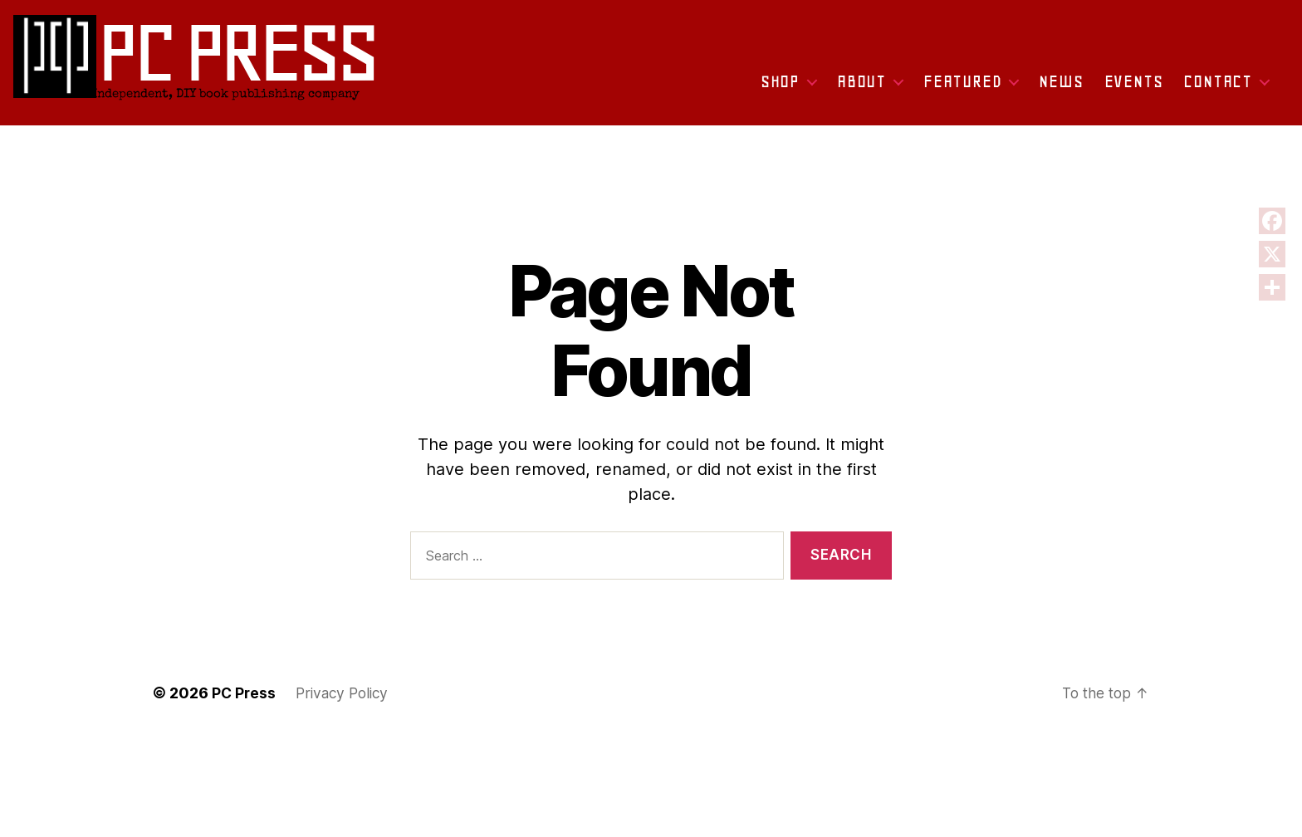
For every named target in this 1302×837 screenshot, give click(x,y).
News (1061, 87)
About (861, 87)
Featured (962, 87)
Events (1133, 87)
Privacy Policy (346, 693)
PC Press (244, 693)
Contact (1217, 87)
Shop (780, 87)
